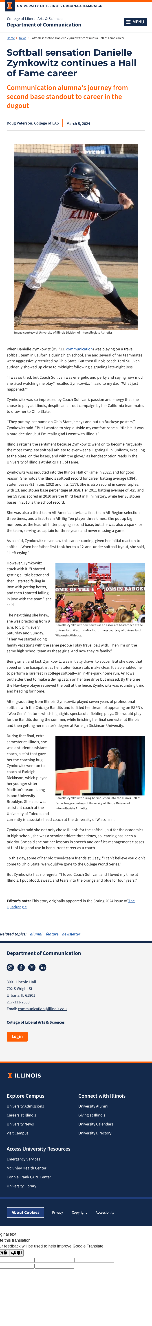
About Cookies (25, 1212)
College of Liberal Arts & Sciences (35, 18)
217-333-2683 (18, 1002)
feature (52, 934)
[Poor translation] (16, 1253)
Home (11, 38)
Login (17, 1036)
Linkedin (43, 967)
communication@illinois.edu (42, 1008)
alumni (36, 934)
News (22, 38)
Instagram (10, 967)
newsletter (71, 934)
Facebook (21, 967)
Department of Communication (44, 24)
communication (79, 349)
